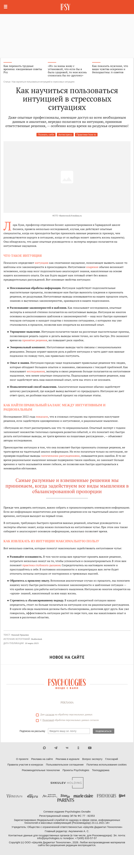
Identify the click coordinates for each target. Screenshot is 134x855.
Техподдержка (100, 770)
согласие (49, 714)
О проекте (22, 758)
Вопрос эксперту (92, 758)
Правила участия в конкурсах (25, 764)
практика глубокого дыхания (41, 565)
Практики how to (86, 134)
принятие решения (34, 340)
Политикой (48, 720)
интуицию (42, 263)
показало (42, 416)
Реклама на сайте (42, 758)
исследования (36, 371)
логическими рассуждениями (60, 456)
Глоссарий (111, 758)
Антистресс (65, 134)
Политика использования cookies (106, 764)
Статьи (6, 82)
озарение (92, 267)
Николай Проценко (20, 635)
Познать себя (46, 134)
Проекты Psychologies (75, 770)
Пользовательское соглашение (65, 764)
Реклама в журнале (67, 758)
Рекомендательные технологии (41, 770)
